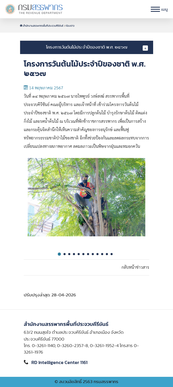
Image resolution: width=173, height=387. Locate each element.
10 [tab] (102, 254)
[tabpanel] (86, 201)
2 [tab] (65, 254)
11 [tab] (107, 254)
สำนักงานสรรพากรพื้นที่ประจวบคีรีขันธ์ (42, 26)
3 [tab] (69, 254)
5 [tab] (79, 254)
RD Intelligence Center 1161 (59, 362)
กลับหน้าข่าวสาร (135, 267)
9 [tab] (97, 254)
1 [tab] (59, 254)
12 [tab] (112, 254)
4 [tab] (74, 254)
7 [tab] (88, 254)
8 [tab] (93, 254)
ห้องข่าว (70, 26)
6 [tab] (83, 254)
